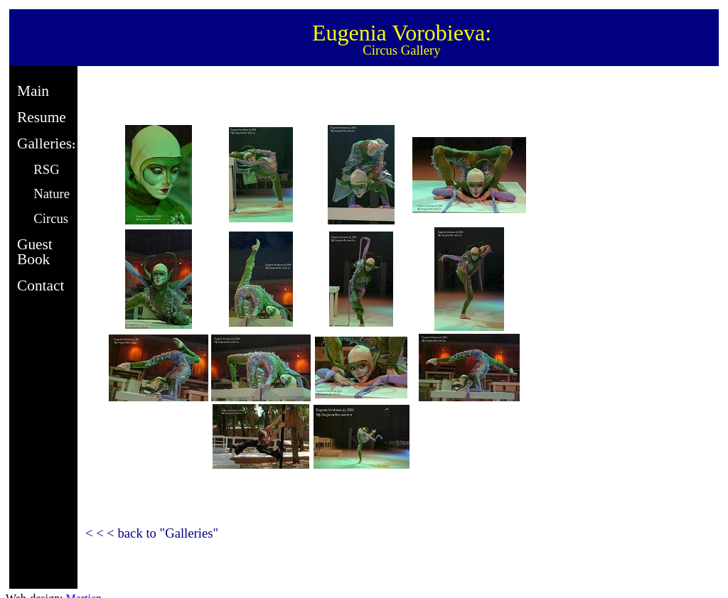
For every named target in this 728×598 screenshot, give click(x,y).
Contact (40, 285)
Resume (41, 117)
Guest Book (35, 252)
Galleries (44, 143)
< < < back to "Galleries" (151, 533)
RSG (46, 169)
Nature (51, 193)
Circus (50, 218)
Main (33, 90)
